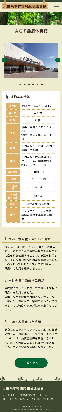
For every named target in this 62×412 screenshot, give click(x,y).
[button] (4, 60)
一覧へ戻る (31, 363)
